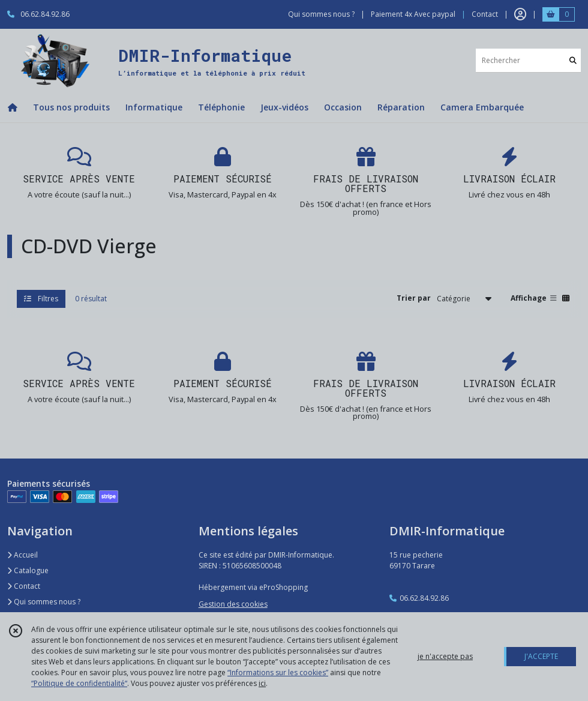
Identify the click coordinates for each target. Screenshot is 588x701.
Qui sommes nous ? (43, 602)
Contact (485, 14)
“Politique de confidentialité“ (79, 683)
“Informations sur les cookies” (277, 672)
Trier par (414, 298)
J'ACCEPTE (541, 656)
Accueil (22, 555)
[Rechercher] (573, 60)
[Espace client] (520, 14)
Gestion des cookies (233, 604)
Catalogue (28, 570)
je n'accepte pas (445, 656)
